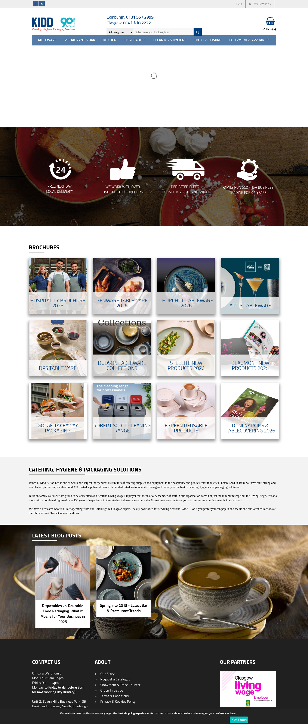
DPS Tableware (58, 292)
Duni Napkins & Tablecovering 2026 (250, 352)
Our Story (105, 598)
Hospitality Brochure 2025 (57, 227)
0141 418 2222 (43, 678)
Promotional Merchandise (116, 657)
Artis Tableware (250, 229)
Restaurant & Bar (80, 40)
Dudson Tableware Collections (122, 289)
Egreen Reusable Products (186, 352)
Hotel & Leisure (207, 40)
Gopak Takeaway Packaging (58, 352)
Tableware (47, 40)
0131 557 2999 (43, 644)
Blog (101, 652)
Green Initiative (109, 614)
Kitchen (109, 40)
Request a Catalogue (112, 603)
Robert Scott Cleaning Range (122, 352)
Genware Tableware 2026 (122, 227)
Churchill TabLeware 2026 (186, 227)
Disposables (134, 40)
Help (239, 4)
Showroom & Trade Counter (118, 609)
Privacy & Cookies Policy (115, 625)
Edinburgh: (130, 17)
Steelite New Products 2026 (186, 289)
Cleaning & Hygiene (169, 40)
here (232, 713)
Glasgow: (129, 23)
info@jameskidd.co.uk (48, 698)
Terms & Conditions (112, 620)
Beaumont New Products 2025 (250, 289)
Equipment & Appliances (249, 40)
